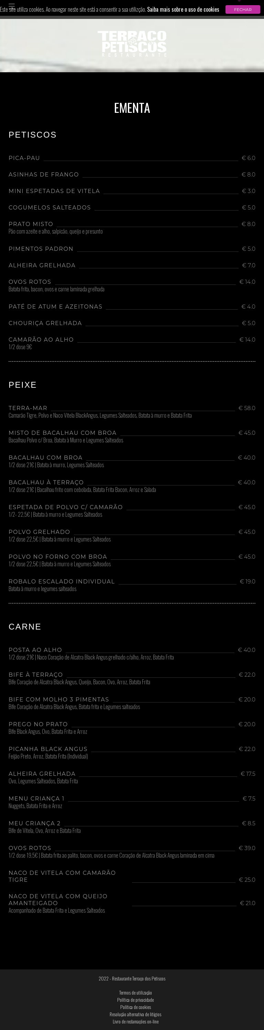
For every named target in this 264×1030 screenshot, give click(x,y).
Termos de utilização (135, 992)
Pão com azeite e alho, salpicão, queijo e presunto (56, 232)
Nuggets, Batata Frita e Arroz (35, 806)
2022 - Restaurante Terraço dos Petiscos (132, 978)
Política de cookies (135, 1006)
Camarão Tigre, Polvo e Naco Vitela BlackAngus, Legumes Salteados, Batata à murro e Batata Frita (100, 416)
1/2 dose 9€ (20, 347)
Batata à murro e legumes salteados (42, 589)
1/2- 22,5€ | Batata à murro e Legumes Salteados (55, 515)
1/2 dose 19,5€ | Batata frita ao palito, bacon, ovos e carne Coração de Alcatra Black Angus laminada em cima (111, 856)
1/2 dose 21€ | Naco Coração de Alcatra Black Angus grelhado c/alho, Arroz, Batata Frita (91, 658)
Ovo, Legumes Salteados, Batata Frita (43, 781)
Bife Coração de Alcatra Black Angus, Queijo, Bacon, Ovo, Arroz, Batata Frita (79, 682)
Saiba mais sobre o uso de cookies (183, 9)
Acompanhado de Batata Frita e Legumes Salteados (57, 911)
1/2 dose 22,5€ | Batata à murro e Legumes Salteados (60, 540)
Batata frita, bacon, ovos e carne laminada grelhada (56, 290)
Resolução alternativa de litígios (135, 1014)
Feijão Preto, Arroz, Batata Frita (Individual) (48, 757)
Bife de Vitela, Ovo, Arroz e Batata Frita (45, 831)
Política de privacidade (135, 999)
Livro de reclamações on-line (135, 1021)
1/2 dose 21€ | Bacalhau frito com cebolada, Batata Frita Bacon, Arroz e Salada (82, 490)
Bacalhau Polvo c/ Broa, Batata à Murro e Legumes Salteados (66, 441)
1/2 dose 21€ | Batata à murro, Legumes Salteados (56, 465)
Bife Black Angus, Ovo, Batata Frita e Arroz (48, 732)
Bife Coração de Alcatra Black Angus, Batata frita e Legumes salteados (74, 707)
